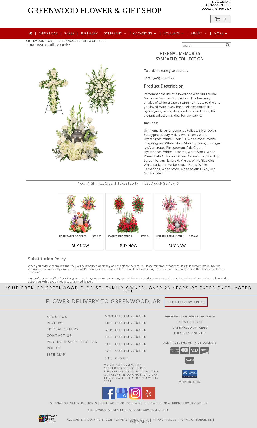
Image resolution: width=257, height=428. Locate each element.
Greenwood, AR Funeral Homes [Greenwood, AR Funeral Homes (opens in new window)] (73, 403)
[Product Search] (203, 45)
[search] (228, 45)
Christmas (48, 33)
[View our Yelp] (148, 398)
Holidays (173, 33)
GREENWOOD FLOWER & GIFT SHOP (95, 10)
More (221, 33)
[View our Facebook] (108, 398)
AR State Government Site (149, 409)
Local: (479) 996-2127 (159, 78)
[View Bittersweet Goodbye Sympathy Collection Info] (80, 214)
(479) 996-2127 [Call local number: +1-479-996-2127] (221, 8)
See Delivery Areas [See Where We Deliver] (186, 302)
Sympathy (115, 33)
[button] (220, 19)
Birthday (89, 33)
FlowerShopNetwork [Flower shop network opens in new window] (131, 419)
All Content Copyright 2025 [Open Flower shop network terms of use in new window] (90, 419)
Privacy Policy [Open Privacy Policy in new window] (165, 419)
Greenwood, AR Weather (107, 409)
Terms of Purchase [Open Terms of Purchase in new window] (196, 419)
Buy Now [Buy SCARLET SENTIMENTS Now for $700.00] (128, 245)
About (199, 33)
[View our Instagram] (135, 398)
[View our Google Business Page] (122, 398)
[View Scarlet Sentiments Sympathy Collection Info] (128, 214)
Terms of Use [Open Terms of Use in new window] (141, 422)
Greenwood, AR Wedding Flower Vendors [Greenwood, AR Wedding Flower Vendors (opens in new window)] (175, 403)
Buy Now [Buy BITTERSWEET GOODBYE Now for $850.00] (80, 245)
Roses (69, 33)
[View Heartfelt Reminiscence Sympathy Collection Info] (177, 214)
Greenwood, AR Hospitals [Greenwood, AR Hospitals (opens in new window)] (120, 403)
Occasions (145, 33)
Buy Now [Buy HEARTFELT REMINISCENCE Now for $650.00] (177, 245)
